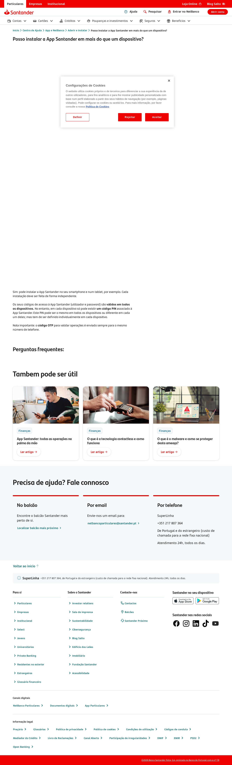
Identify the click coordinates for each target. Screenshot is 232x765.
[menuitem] (15, 4)
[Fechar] (169, 80)
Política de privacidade (71, 729)
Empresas (21, 612)
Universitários (23, 646)
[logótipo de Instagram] (186, 623)
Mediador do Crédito (27, 738)
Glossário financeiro (27, 681)
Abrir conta (217, 11)
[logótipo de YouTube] (215, 623)
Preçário (20, 729)
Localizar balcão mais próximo (38, 528)
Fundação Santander (82, 664)
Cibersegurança (79, 629)
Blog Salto (76, 638)
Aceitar (157, 117)
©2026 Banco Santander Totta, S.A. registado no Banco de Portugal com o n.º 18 (180, 760)
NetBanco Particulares (28, 705)
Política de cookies (107, 729)
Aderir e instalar (77, 30)
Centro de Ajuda (32, 30)
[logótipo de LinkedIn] (196, 623)
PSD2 (195, 738)
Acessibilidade (78, 673)
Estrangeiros (22, 673)
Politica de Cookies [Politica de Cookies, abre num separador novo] (97, 106)
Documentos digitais (64, 705)
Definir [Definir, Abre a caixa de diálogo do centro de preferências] (77, 117)
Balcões (127, 612)
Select (19, 629)
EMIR (179, 738)
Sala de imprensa (80, 612)
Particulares (22, 603)
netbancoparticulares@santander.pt (112, 523)
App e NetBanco (54, 30)
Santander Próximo (134, 620)
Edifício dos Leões (80, 646)
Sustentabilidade (80, 620)
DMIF (162, 738)
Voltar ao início (26, 566)
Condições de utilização (142, 729)
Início (16, 30)
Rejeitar (130, 117)
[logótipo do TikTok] (205, 623)
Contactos (128, 603)
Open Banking (23, 746)
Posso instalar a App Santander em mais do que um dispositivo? (129, 30)
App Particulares (97, 705)
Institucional (22, 620)
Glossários (41, 729)
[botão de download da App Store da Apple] (183, 600)
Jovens (19, 638)
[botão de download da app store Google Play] (207, 600)
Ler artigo (28, 452)
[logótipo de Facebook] (176, 623)
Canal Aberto (93, 738)
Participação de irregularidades (130, 738)
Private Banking (24, 655)
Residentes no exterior (28, 664)
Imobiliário (76, 655)
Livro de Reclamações (62, 738)
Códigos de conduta (178, 729)
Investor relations (80, 603)
